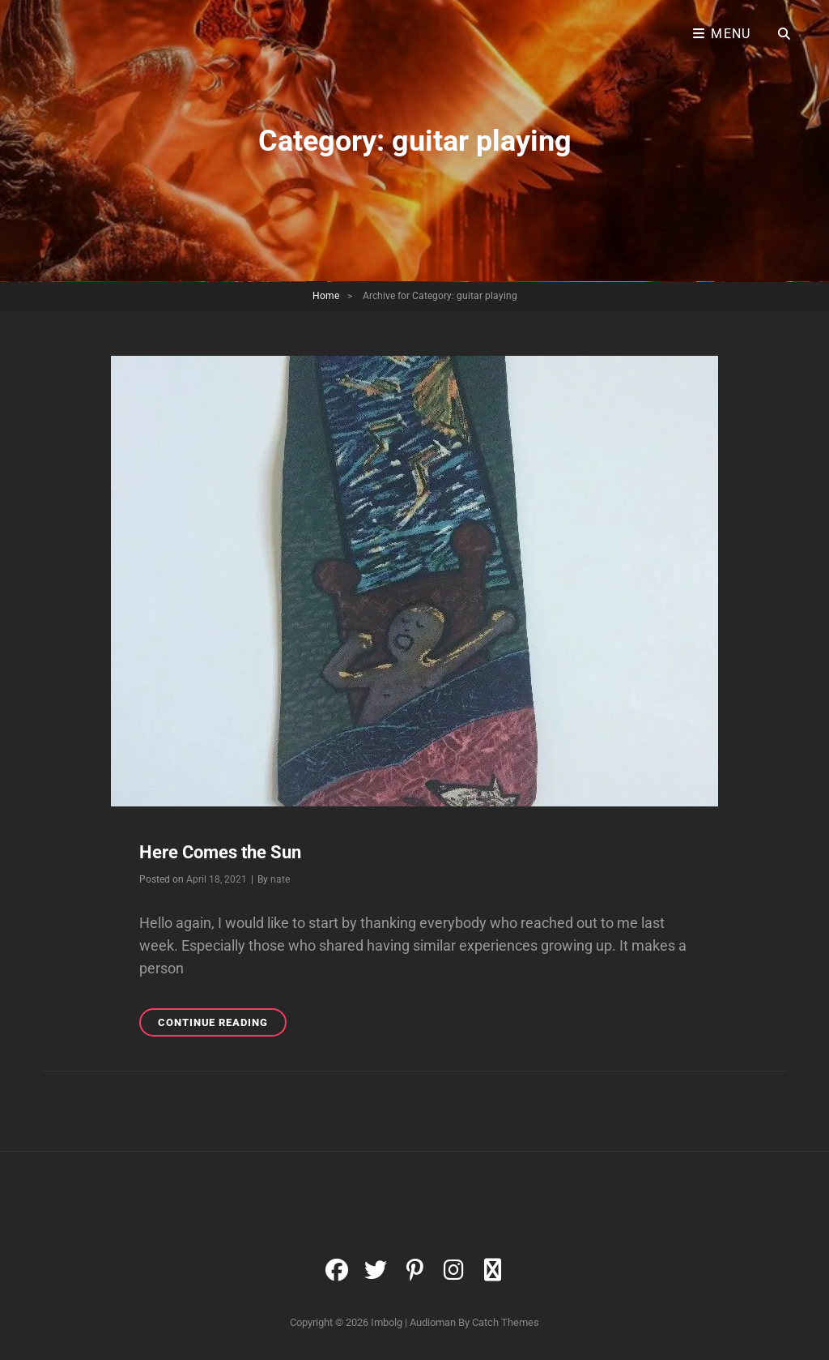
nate (280, 879)
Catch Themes (505, 1322)
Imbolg (386, 1322)
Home (325, 296)
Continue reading (222, 1025)
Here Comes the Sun (220, 852)
